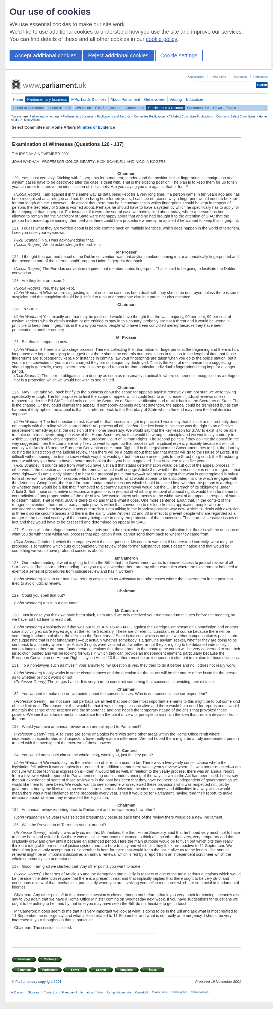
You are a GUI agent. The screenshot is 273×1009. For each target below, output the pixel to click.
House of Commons (28, 108)
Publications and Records (113, 116)
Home (18, 99)
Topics (231, 108)
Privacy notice (160, 992)
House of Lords (60, 108)
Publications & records (165, 108)
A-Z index (17, 992)
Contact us (260, 76)
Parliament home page (44, 116)
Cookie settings (179, 55)
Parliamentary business (47, 99)
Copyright (141, 992)
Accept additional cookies (45, 55)
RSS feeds (240, 76)
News (217, 108)
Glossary (34, 992)
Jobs (100, 992)
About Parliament (125, 99)
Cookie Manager (200, 992)
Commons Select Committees (236, 116)
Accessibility (196, 76)
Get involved (154, 99)
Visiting (176, 99)
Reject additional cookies (118, 55)
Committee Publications (149, 116)
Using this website (119, 992)
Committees (134, 108)
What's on (83, 108)
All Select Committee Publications (190, 116)
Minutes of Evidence (96, 127)
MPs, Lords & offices (88, 99)
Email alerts (218, 76)
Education (194, 99)
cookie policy (161, 39)
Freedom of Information (77, 992)
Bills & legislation (108, 108)
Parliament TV (198, 108)
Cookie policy (179, 992)
